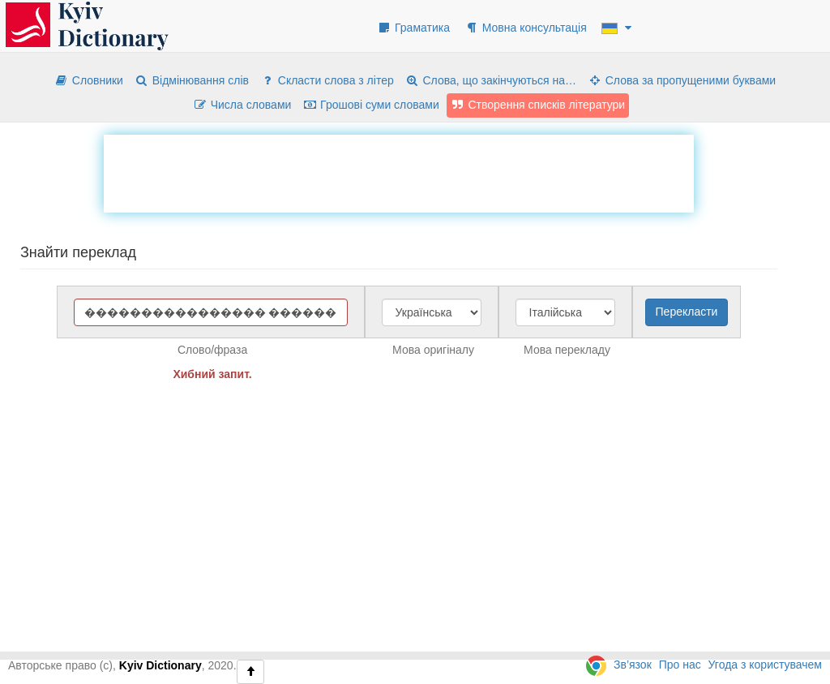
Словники (88, 80)
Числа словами (242, 104)
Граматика (413, 27)
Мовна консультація (525, 27)
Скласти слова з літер (327, 80)
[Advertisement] (399, 171)
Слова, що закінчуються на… (490, 80)
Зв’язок (633, 664)
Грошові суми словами (370, 104)
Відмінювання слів (192, 80)
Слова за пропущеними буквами (682, 80)
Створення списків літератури (538, 104)
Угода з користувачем (765, 664)
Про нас (680, 664)
